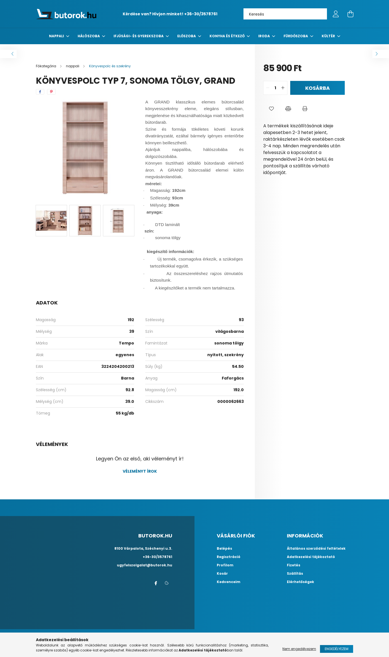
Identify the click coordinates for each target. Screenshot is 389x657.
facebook (155, 583)
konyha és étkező (227, 36)
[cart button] (350, 13)
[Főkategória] (46, 66)
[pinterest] (51, 92)
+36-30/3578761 (200, 14)
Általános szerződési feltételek (316, 549)
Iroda (264, 36)
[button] (271, 108)
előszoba (187, 36)
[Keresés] (285, 13)
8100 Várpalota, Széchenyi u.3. (143, 548)
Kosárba (317, 88)
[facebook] (40, 92)
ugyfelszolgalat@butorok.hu (144, 565)
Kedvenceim (228, 582)
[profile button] (335, 13)
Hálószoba (89, 36)
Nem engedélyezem (299, 648)
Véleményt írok (140, 471)
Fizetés (293, 565)
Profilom (225, 565)
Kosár (222, 574)
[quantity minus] (268, 88)
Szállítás (295, 574)
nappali (57, 36)
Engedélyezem (336, 648)
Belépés (224, 549)
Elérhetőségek (300, 582)
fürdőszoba (296, 36)
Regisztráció (228, 557)
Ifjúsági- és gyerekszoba (139, 36)
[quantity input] (275, 88)
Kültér (329, 36)
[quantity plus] (283, 88)
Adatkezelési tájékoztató (311, 557)
